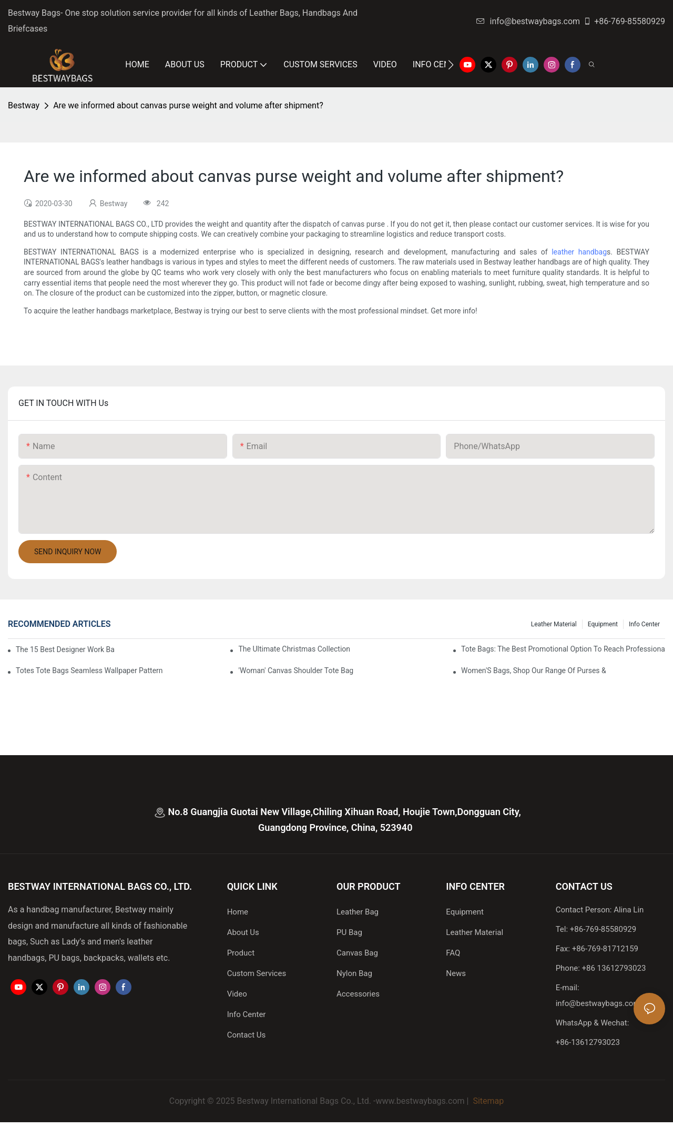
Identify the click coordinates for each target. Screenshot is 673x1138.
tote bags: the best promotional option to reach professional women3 (563, 649)
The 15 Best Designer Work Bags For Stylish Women (65, 649)
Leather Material (554, 624)
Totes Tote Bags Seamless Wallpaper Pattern (89, 670)
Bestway (23, 105)
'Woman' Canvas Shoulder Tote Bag (295, 670)
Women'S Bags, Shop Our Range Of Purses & (533, 670)
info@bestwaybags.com (528, 21)
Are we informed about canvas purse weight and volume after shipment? (188, 105)
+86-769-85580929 (624, 21)
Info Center (644, 624)
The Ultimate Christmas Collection (294, 649)
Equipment (603, 624)
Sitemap (487, 1101)
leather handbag (579, 252)
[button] (451, 64)
